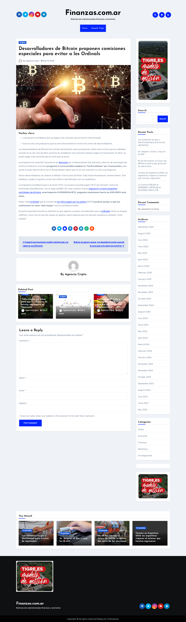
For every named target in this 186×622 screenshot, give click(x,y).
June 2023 (143, 403)
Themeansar (112, 618)
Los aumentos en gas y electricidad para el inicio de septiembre (151, 142)
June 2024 (143, 325)
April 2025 (143, 259)
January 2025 (144, 279)
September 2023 (146, 383)
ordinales (105, 211)
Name (22, 377)
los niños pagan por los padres (72, 202)
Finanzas (142, 442)
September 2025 (146, 227)
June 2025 (143, 246)
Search (142, 110)
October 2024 (144, 299)
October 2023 (144, 377)
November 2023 (145, 370)
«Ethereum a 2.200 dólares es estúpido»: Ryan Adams (73, 304)
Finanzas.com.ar (93, 13)
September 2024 (146, 305)
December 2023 (145, 364)
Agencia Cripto (32, 61)
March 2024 (143, 344)
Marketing (142, 449)
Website (22, 403)
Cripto (22, 42)
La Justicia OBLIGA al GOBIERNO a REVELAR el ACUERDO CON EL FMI (149, 187)
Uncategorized (145, 455)
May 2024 (142, 331)
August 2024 (144, 312)
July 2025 (143, 240)
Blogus (100, 618)
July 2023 (143, 396)
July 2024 (143, 318)
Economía (142, 436)
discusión (63, 162)
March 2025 (143, 266)
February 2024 (145, 351)
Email (22, 390)
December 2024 (145, 286)
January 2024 (144, 357)
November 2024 (145, 292)
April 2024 (143, 338)
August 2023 (144, 390)
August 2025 (144, 233)
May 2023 (142, 410)
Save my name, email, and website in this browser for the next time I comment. (58, 415)
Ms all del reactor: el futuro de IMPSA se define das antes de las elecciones (152, 163)
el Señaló (34, 202)
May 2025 (142, 253)
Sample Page (97, 28)
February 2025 (145, 272)
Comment (24, 340)
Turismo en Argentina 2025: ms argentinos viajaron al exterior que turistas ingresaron (153, 175)
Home (85, 28)
